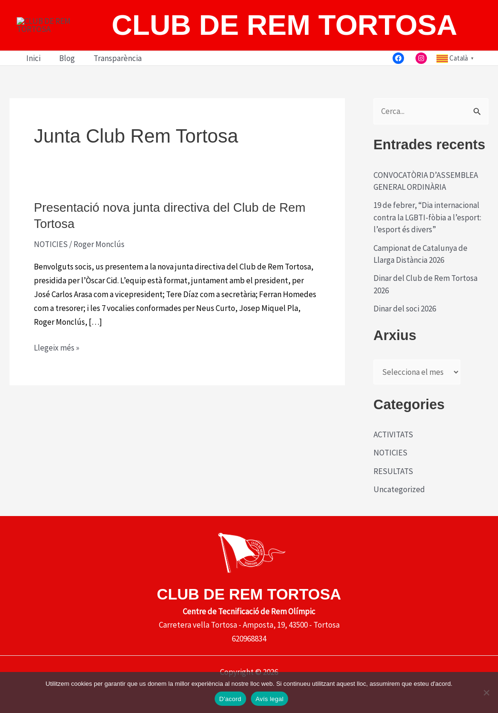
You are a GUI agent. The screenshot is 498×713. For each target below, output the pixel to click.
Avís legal (270, 699)
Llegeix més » (56, 375)
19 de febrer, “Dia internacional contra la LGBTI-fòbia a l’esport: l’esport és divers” (427, 244)
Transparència (111, 85)
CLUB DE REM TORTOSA (284, 38)
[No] (486, 692)
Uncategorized (399, 516)
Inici (32, 85)
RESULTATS (393, 498)
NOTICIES (51, 271)
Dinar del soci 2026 (405, 336)
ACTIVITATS (393, 461)
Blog (63, 85)
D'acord (230, 699)
